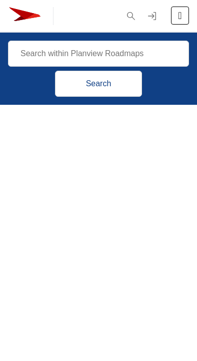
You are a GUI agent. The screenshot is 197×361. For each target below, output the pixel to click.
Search (99, 83)
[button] (131, 16)
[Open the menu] (180, 16)
